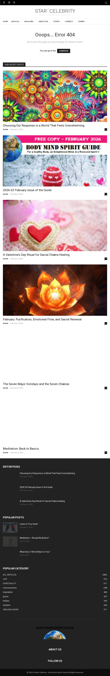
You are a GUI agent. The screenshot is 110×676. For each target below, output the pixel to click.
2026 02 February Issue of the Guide (27, 190)
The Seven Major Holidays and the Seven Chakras (36, 384)
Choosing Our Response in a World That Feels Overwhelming (43, 125)
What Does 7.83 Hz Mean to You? (35, 552)
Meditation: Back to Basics (21, 448)
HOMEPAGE (63, 51)
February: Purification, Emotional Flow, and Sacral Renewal (42, 319)
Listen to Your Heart (29, 524)
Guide (5, 129)
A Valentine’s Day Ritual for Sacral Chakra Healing (36, 254)
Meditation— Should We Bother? (34, 538)
